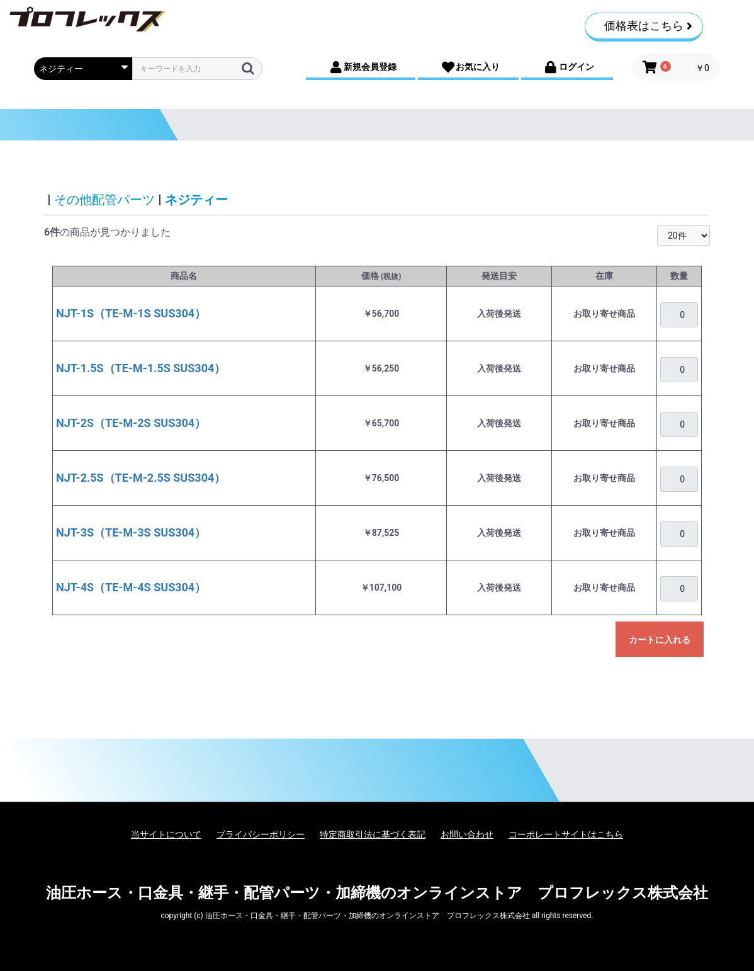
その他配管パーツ (104, 199)
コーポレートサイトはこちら (566, 834)
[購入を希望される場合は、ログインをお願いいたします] (679, 314)
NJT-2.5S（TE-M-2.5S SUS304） (140, 477)
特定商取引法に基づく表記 (372, 834)
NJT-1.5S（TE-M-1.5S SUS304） (140, 368)
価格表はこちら (648, 25)
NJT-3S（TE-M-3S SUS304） (131, 532)
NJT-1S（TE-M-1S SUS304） (131, 313)
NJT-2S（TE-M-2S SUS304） (131, 422)
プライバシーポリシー (261, 834)
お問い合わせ (467, 834)
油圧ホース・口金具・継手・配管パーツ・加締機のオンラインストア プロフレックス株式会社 (377, 893)
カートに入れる (659, 640)
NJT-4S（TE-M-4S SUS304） (131, 587)
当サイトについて (166, 834)
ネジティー (196, 199)
